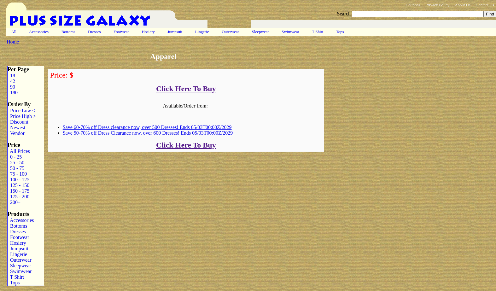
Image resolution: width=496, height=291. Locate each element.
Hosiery (148, 31)
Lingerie (202, 31)
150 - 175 (18, 191)
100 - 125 (18, 179)
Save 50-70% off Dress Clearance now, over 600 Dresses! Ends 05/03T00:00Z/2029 (148, 133)
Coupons (413, 5)
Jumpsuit (174, 31)
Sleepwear (260, 31)
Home (13, 41)
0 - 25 (15, 157)
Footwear (121, 31)
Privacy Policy (437, 5)
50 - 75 (16, 168)
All (13, 31)
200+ (14, 202)
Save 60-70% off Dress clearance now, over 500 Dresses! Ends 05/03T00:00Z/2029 (147, 127)
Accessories (39, 31)
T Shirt (317, 31)
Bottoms (68, 31)
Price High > (22, 116)
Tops (340, 31)
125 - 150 (18, 185)
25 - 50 (16, 162)
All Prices (19, 151)
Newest (16, 127)
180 (13, 92)
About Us (462, 5)
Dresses (94, 31)
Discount (18, 122)
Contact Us (485, 5)
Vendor (16, 133)
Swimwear (290, 31)
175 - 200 (18, 196)
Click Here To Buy (186, 88)
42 (11, 81)
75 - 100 (17, 174)
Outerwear (230, 31)
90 (11, 87)
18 (11, 75)
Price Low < (21, 110)
